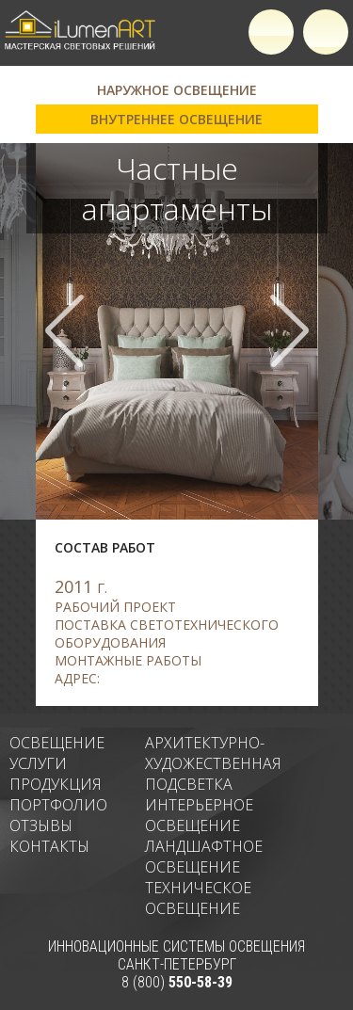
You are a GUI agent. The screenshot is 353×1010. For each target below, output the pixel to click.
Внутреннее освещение (176, 119)
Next (289, 331)
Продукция (55, 784)
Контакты (49, 846)
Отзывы (40, 825)
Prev (65, 331)
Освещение (56, 742)
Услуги (38, 763)
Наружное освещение (177, 90)
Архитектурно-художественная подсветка (213, 763)
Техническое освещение (198, 898)
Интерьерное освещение (199, 815)
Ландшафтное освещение (204, 856)
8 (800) (177, 982)
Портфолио (58, 804)
